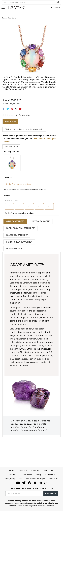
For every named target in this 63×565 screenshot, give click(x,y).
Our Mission (28, 475)
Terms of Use (53, 479)
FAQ (45, 471)
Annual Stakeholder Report (35, 479)
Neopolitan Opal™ (41, 221)
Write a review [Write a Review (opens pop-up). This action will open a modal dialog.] (24, 115)
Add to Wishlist (11, 147)
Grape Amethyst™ (15, 221)
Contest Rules (50, 475)
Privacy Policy (10, 479)
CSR (20, 479)
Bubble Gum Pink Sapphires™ (20, 228)
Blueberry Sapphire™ (17, 235)
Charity (38, 475)
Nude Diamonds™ (14, 249)
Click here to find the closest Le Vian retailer (24, 129)
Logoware (11, 475)
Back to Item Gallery (10, 18)
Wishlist (11, 471)
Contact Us (35, 471)
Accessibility (23, 471)
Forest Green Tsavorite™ (19, 242)
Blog (52, 471)
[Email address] (24, 494)
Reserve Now (10, 121)
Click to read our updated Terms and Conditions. (35, 506)
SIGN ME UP (50, 494)
